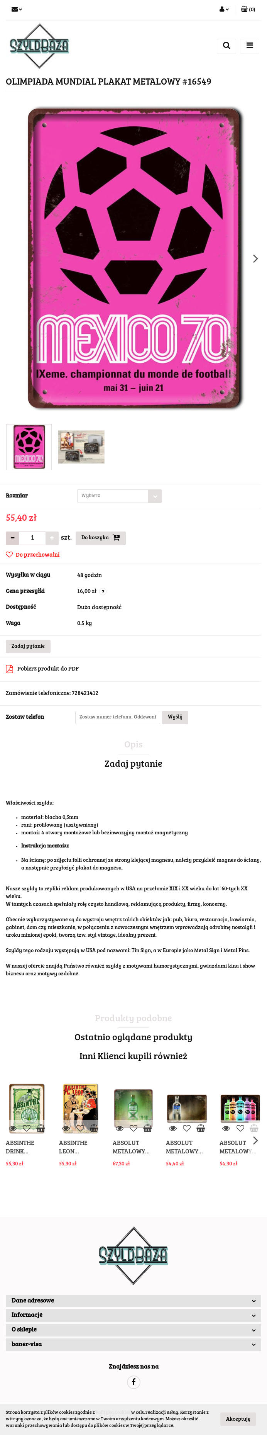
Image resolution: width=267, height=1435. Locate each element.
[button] (248, 10)
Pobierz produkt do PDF (42, 669)
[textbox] (112, 496)
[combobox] (119, 496)
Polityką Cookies (113, 1412)
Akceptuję (238, 1419)
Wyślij (175, 717)
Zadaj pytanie (28, 646)
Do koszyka (100, 537)
